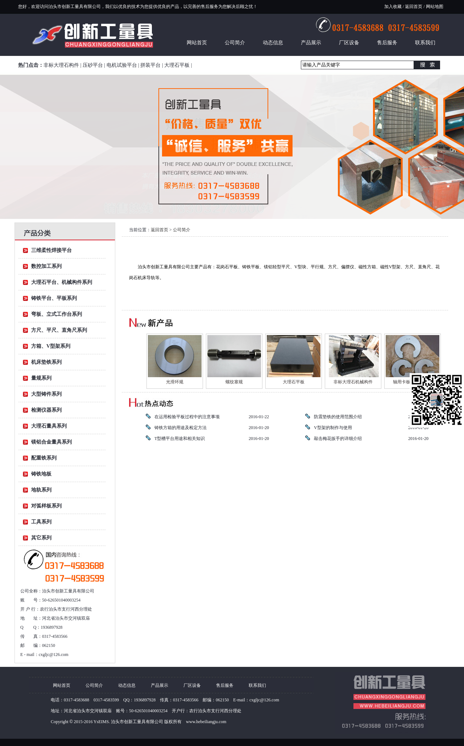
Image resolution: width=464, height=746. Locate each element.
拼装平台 (150, 65)
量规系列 (41, 378)
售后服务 (387, 42)
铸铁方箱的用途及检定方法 (180, 427)
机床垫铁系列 (46, 362)
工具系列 (41, 522)
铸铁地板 (41, 474)
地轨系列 (41, 490)
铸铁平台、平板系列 (54, 298)
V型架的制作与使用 (333, 427)
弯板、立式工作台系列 (56, 314)
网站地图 (434, 6)
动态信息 (273, 42)
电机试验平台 (122, 65)
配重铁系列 (44, 458)
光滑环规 (174, 381)
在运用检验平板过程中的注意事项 (187, 416)
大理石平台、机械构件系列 (61, 282)
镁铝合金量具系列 (51, 442)
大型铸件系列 (46, 394)
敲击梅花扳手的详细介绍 (338, 438)
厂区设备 (349, 42)
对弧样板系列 (46, 506)
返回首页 (413, 6)
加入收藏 (393, 6)
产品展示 (311, 42)
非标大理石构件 (61, 65)
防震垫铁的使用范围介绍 (338, 416)
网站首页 (197, 42)
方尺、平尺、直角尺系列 (59, 330)
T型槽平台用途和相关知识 (179, 438)
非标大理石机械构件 (353, 381)
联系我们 (425, 42)
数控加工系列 (46, 266)
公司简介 (235, 42)
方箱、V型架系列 (50, 346)
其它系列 (41, 538)
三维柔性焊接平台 (51, 250)
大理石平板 (177, 65)
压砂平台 (93, 65)
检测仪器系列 (46, 410)
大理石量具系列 (49, 426)
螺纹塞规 (234, 381)
